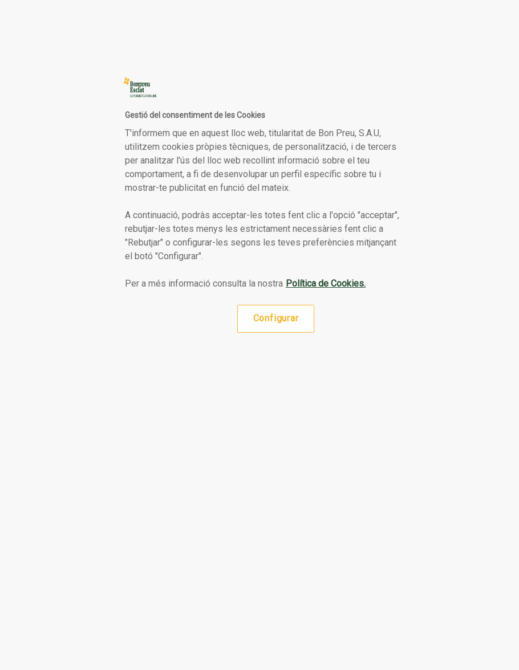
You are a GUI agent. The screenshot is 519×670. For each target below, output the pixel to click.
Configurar (276, 318)
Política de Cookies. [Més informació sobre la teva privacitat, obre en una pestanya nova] (326, 283)
